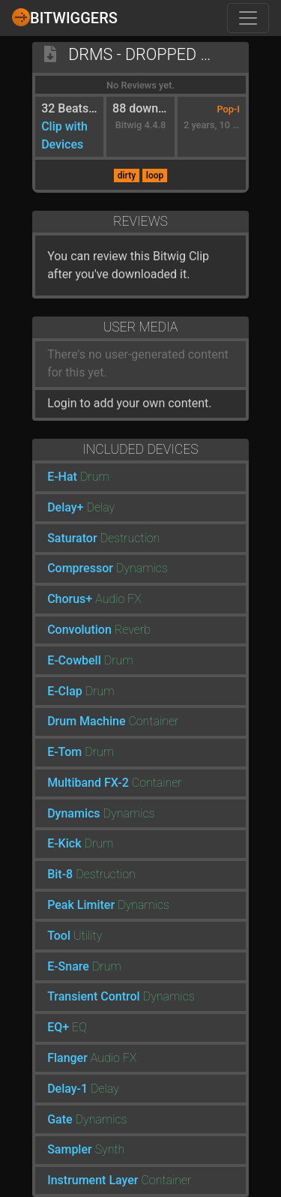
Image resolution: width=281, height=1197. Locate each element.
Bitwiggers (65, 17)
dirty (127, 175)
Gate (59, 1119)
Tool (58, 935)
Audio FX (118, 599)
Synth (110, 1149)
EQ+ (58, 1027)
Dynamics (142, 568)
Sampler (69, 1149)
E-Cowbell (74, 660)
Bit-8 (60, 874)
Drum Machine (86, 721)
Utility (87, 935)
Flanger (67, 1058)
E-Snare (68, 966)
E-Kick (64, 843)
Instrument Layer (92, 1180)
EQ (79, 1027)
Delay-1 (67, 1089)
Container (153, 721)
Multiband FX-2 (88, 783)
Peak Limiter (81, 905)
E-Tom (64, 752)
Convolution (79, 629)
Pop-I (228, 109)
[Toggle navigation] (248, 18)
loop (154, 175)
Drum (94, 477)
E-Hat (62, 477)
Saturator (72, 538)
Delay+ (65, 507)
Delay (100, 507)
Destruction (130, 538)
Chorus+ (69, 599)
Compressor (80, 568)
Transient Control (93, 996)
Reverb (133, 629)
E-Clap (64, 691)
